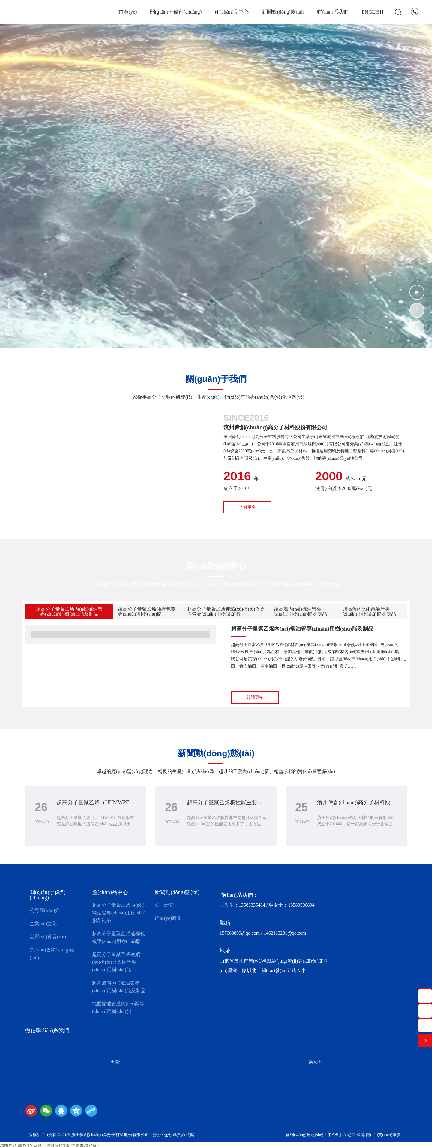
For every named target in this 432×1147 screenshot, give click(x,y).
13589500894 (301, 905)
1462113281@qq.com (285, 933)
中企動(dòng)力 (342, 1135)
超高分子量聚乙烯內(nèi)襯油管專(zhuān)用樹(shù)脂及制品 (302, 629)
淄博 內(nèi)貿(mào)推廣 (378, 1135)
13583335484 (252, 905)
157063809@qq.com (240, 933)
